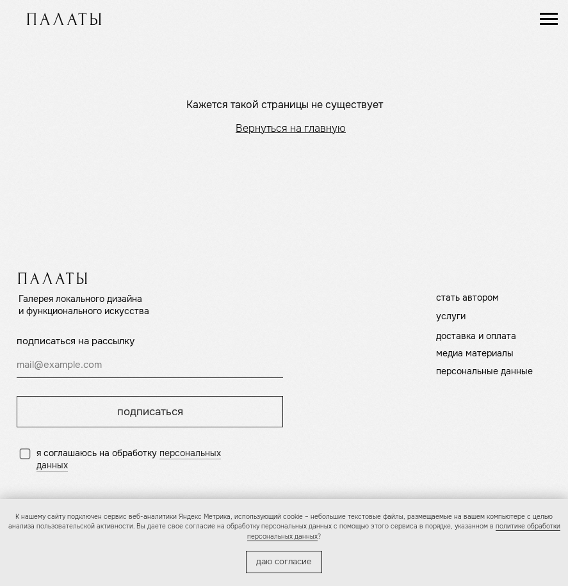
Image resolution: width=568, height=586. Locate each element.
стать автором (467, 297)
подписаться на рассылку (75, 341)
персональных (190, 453)
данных (52, 465)
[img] (64, 19)
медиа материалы (475, 353)
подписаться (150, 411)
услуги (451, 316)
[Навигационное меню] (549, 19)
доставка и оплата (476, 336)
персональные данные (484, 371)
